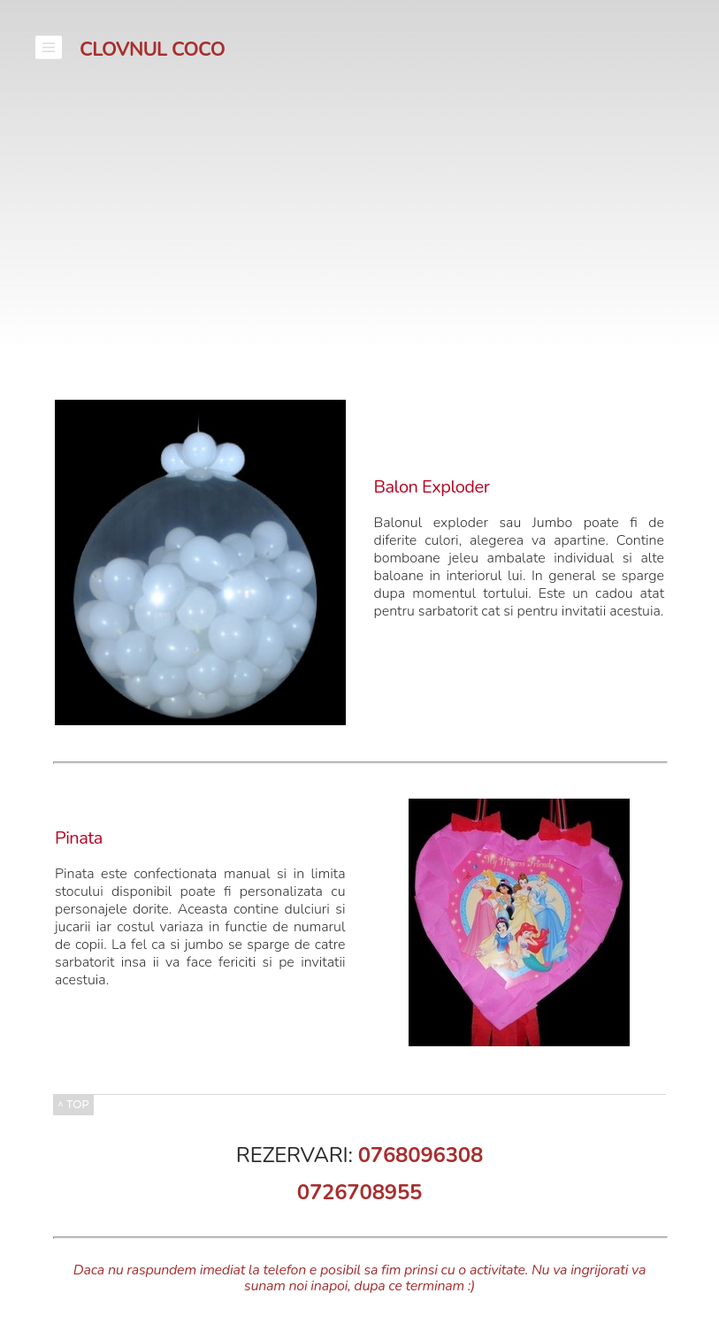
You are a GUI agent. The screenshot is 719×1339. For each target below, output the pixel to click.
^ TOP (73, 1104)
